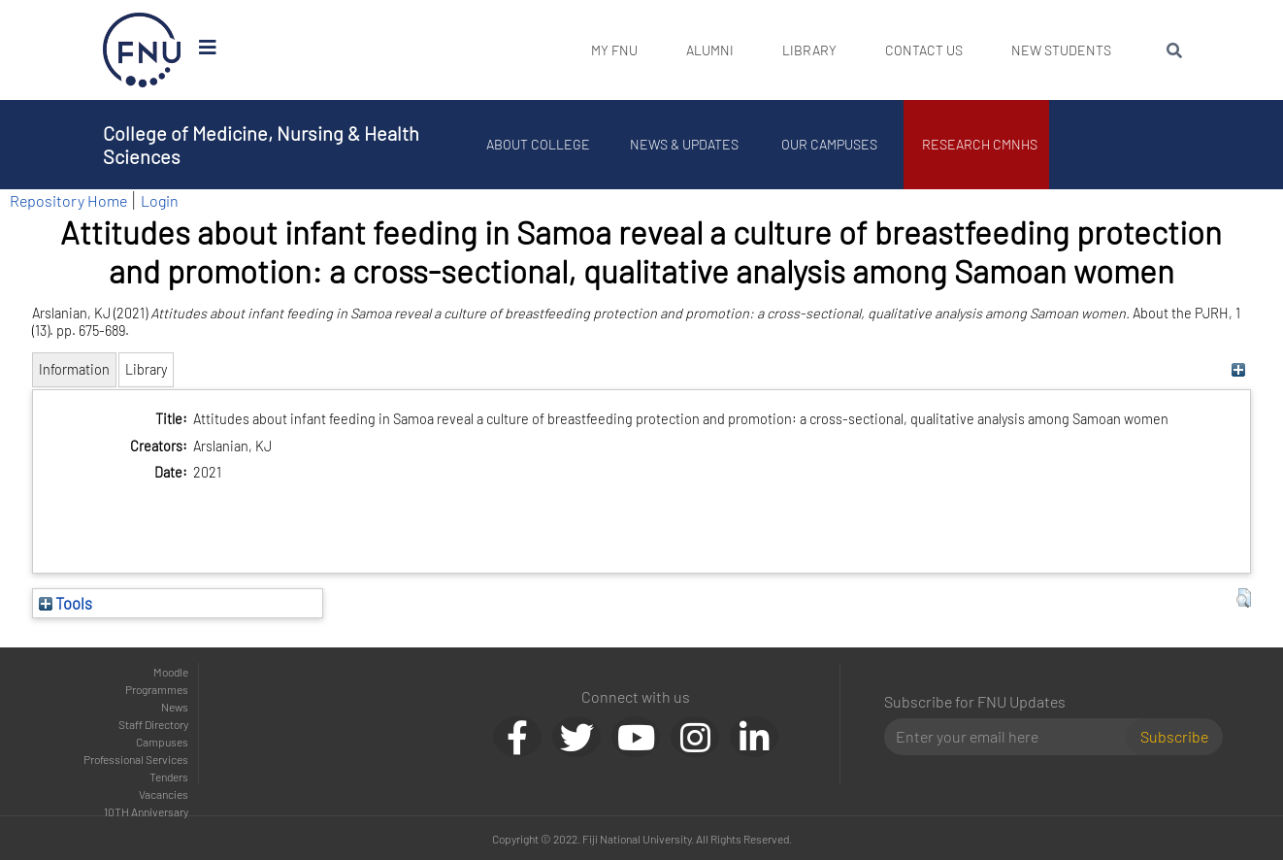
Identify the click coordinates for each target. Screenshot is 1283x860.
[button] (1243, 598)
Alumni (710, 50)
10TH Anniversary (146, 811)
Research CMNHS (981, 144)
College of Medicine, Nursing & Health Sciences (261, 144)
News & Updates (685, 144)
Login (160, 200)
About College (540, 144)
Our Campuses (831, 144)
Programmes (156, 689)
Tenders (168, 776)
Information (74, 369)
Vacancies (163, 794)
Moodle (170, 671)
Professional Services (135, 759)
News (174, 706)
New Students (1061, 50)
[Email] (1012, 736)
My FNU (614, 50)
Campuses (162, 741)
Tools (65, 602)
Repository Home (68, 200)
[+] (1239, 369)
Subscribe (1174, 736)
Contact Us (924, 50)
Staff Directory (153, 724)
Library (809, 50)
